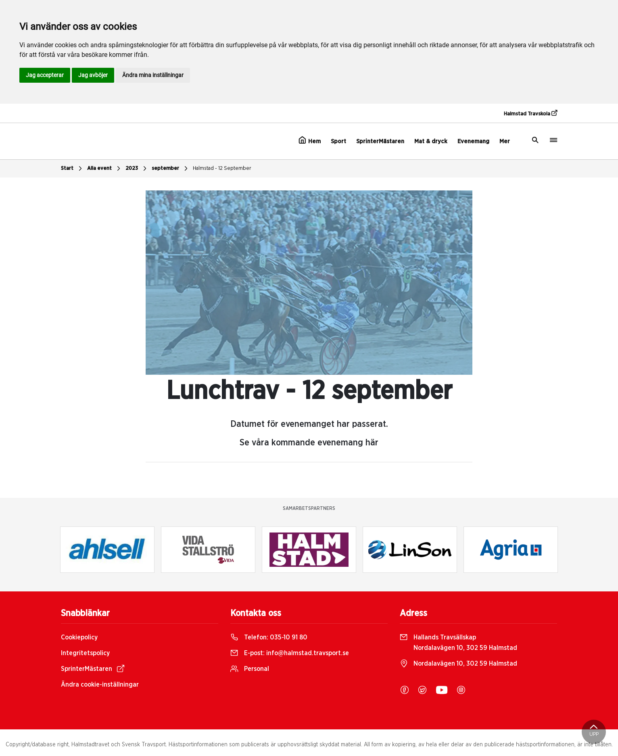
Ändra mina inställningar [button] (153, 75)
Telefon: (268, 637)
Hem (310, 140)
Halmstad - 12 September (222, 168)
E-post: (289, 653)
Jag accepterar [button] (45, 75)
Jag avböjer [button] (93, 75)
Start (72, 168)
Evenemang (473, 141)
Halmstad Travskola (530, 113)
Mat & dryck (430, 141)
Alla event (104, 168)
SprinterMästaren (380, 141)
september (171, 168)
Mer (504, 141)
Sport (338, 141)
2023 (136, 168)
